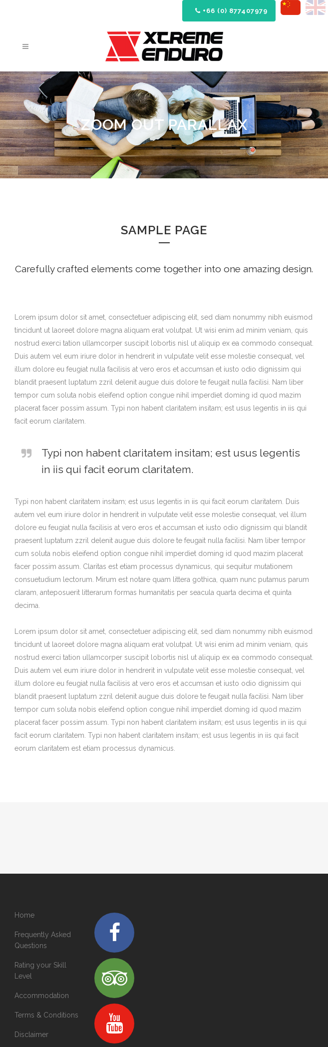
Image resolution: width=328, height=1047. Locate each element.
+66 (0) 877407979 (231, 10)
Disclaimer (31, 1035)
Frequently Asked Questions (42, 940)
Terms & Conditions (46, 1015)
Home (24, 915)
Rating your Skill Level (40, 970)
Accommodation (41, 996)
